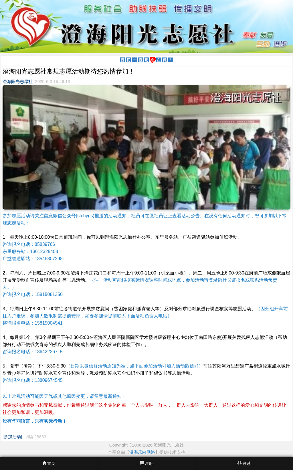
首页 (49, 463)
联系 (244, 463)
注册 (146, 463)
